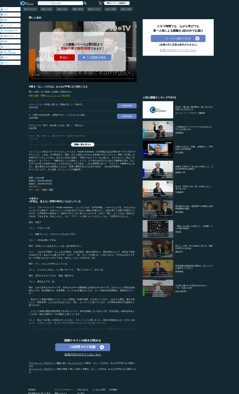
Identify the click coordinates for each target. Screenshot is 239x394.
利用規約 (32, 390)
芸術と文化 (62, 9)
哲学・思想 (34, 190)
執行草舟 (66, 95)
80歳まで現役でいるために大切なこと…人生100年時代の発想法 (194, 167)
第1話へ (64, 57)
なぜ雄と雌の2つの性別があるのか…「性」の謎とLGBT (191, 286)
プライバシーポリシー (64, 390)
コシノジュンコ (53, 95)
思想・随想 (48, 190)
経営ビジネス (94, 9)
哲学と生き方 (30, 9)
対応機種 (113, 390)
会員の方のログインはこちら (82, 354)
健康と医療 (78, 9)
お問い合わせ (82, 390)
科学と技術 (111, 9)
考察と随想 (34, 95)
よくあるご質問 (98, 390)
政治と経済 (126, 9)
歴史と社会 (47, 9)
